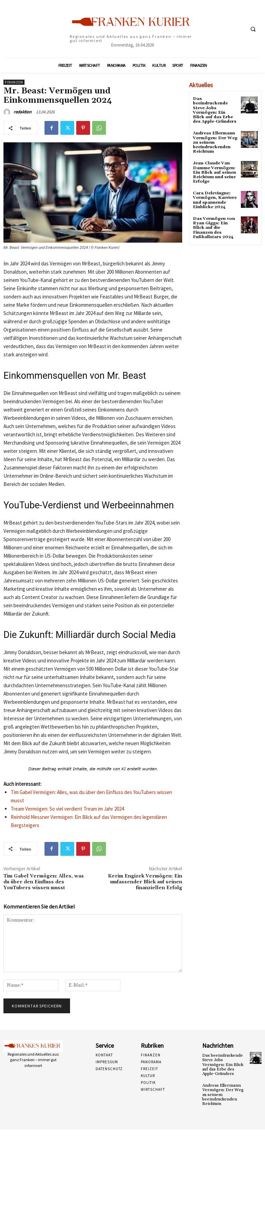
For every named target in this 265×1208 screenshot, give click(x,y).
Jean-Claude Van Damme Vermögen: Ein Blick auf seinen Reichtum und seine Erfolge (214, 172)
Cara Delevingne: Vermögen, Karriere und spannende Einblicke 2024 (215, 200)
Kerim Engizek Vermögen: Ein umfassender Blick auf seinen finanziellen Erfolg (145, 882)
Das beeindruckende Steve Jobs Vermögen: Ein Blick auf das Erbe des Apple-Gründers (214, 110)
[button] (253, 29)
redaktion (22, 112)
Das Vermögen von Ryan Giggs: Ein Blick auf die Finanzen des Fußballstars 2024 (214, 228)
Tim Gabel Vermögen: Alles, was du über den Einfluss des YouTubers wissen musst (43, 882)
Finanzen (13, 82)
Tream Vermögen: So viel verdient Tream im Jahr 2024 (67, 808)
